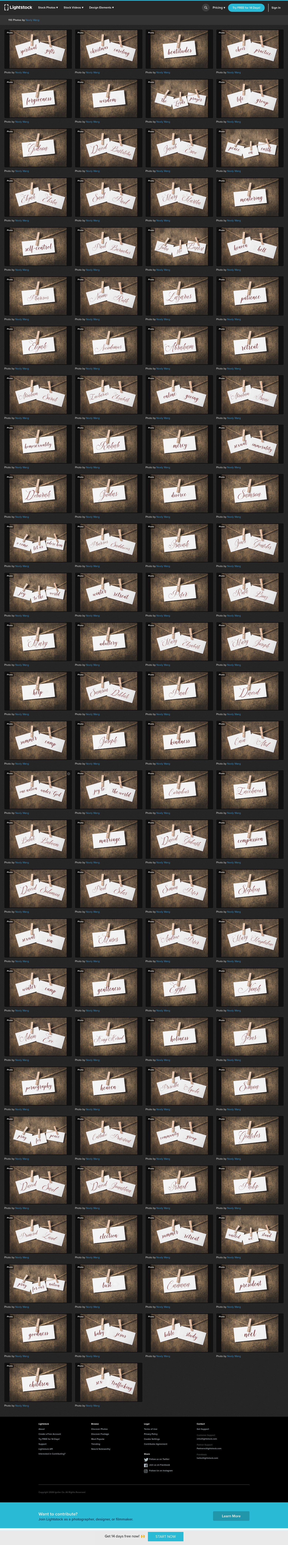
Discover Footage (100, 1434)
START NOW (165, 1536)
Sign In (276, 8)
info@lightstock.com (207, 1438)
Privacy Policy (151, 1434)
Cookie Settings (152, 1439)
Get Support (203, 1429)
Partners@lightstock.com (209, 1448)
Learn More (231, 1516)
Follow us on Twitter (159, 1459)
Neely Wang (32, 20)
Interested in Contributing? (52, 1453)
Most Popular (97, 1439)
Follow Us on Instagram (161, 1470)
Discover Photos (99, 1429)
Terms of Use (150, 1429)
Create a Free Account (49, 1434)
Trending (95, 1444)
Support (42, 1444)
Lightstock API (45, 1449)
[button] (48, 7)
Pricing (219, 8)
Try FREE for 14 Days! (246, 8)
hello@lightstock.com (207, 1458)
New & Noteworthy (100, 1449)
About (41, 1429)
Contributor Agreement (155, 1444)
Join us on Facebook (159, 1465)
